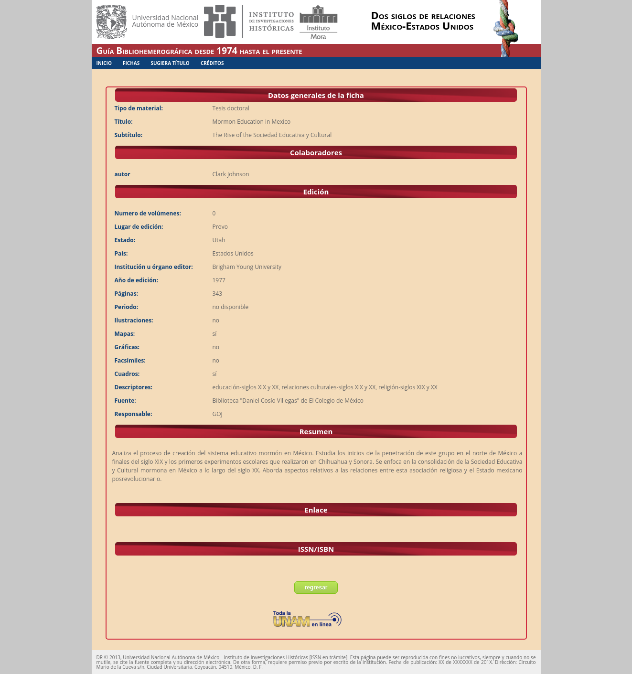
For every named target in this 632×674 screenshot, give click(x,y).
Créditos (212, 63)
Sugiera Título (169, 63)
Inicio (104, 63)
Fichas (131, 63)
